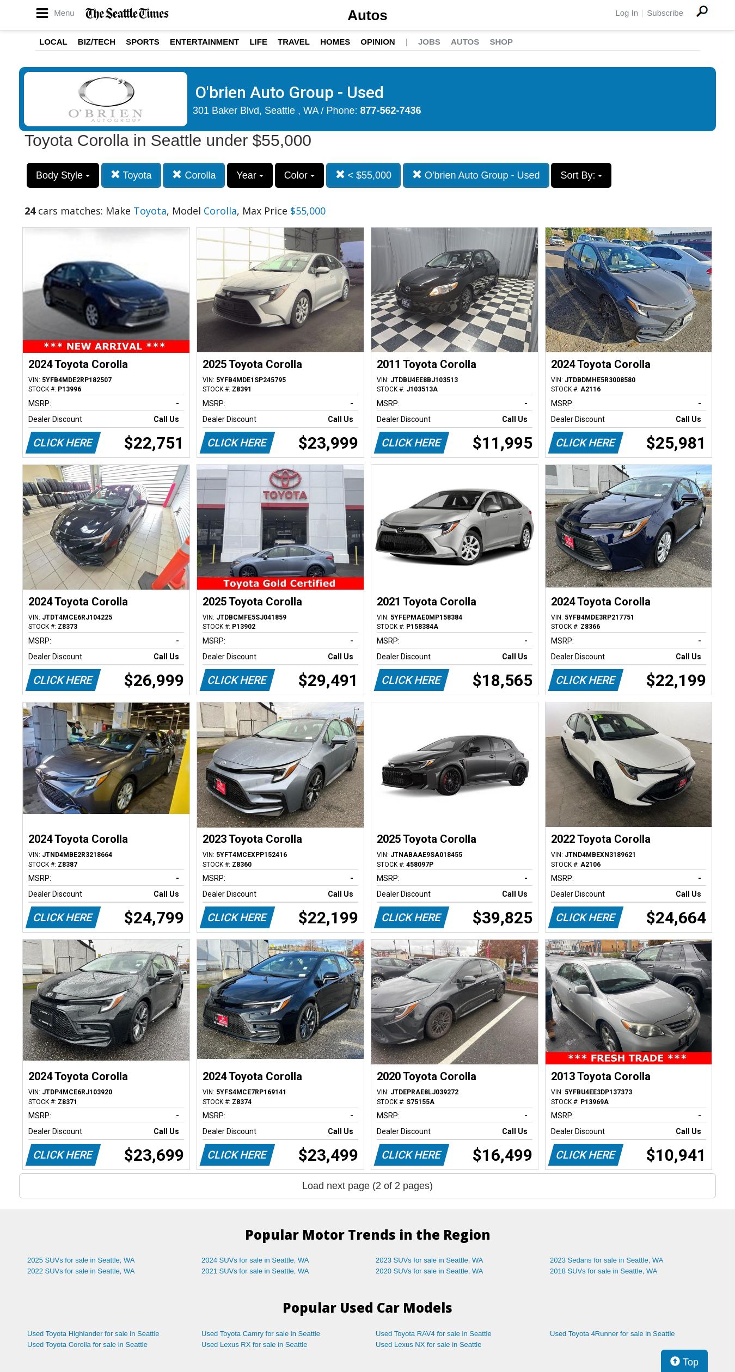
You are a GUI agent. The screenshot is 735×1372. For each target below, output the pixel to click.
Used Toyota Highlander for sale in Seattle (93, 1334)
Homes (335, 41)
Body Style (63, 175)
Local (53, 41)
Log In (626, 12)
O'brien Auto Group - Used (476, 175)
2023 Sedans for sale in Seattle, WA (606, 1260)
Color (299, 175)
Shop (501, 41)
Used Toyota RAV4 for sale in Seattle (434, 1334)
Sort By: (581, 175)
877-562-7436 (390, 110)
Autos (367, 15)
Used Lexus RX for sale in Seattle (254, 1344)
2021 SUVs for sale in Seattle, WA (255, 1271)
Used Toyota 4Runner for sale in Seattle (612, 1334)
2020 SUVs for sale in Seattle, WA (429, 1271)
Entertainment (204, 41)
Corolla (194, 175)
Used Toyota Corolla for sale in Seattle (87, 1344)
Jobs (429, 41)
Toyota (131, 175)
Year (249, 175)
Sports (143, 41)
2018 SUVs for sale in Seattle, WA (604, 1271)
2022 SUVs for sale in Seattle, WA (81, 1271)
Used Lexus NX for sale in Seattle (428, 1344)
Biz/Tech (96, 41)
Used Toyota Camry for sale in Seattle (260, 1334)
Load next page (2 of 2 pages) (367, 1185)
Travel (294, 41)
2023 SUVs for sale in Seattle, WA (429, 1260)
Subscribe (665, 12)
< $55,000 (363, 175)
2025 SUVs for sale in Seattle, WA (81, 1260)
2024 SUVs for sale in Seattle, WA (255, 1260)
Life (258, 41)
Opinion (377, 41)
